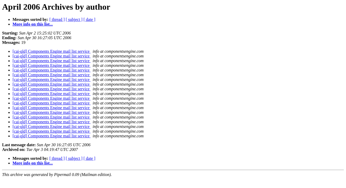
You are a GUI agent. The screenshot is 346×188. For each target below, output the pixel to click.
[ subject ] (74, 19)
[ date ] (89, 19)
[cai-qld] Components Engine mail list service (52, 51)
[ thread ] (57, 19)
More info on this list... (33, 24)
